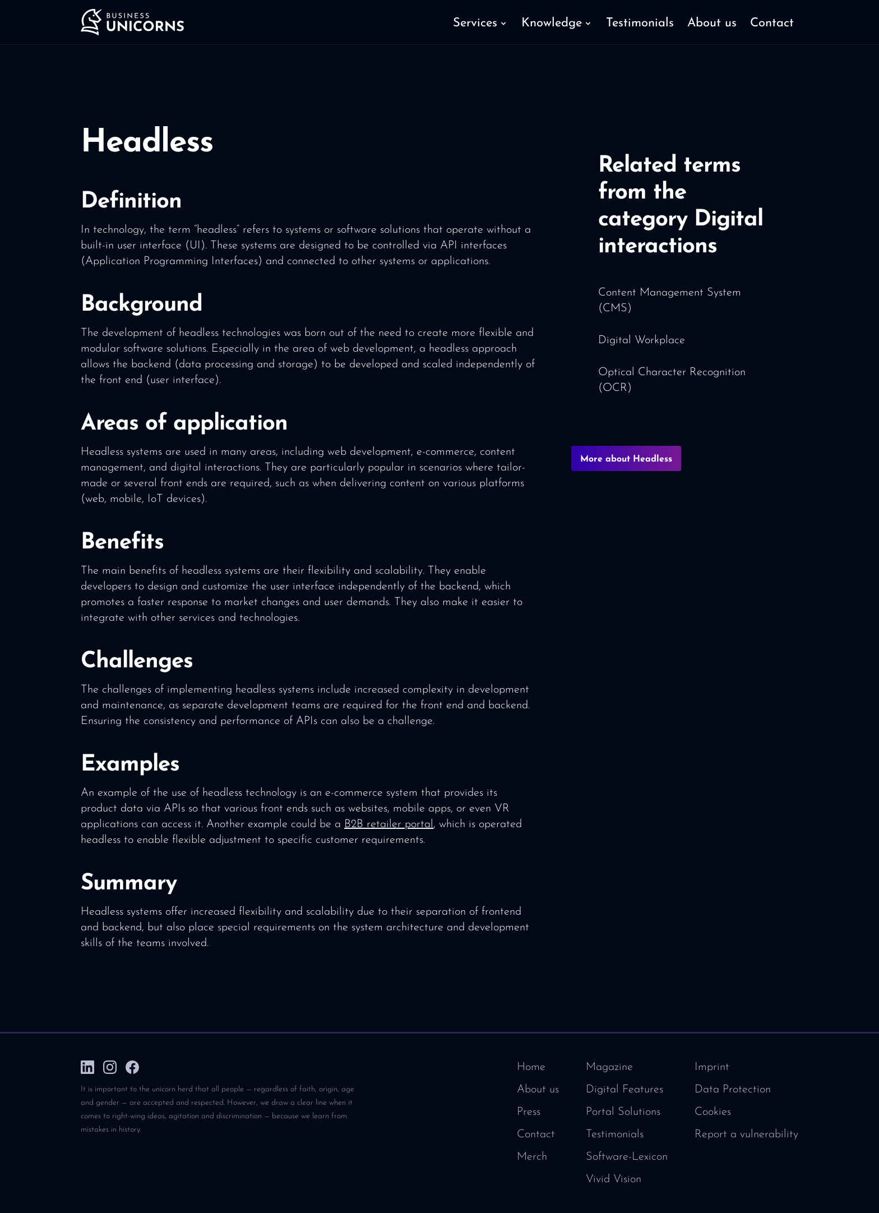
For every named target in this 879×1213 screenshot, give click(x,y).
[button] (480, 22)
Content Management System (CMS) (669, 300)
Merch (532, 1157)
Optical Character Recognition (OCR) (672, 380)
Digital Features (624, 1089)
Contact (536, 1134)
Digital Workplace (641, 340)
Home (531, 1067)
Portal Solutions (623, 1112)
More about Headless (626, 459)
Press (528, 1112)
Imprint (712, 1067)
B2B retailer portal (388, 824)
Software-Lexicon (627, 1157)
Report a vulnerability (746, 1134)
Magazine (609, 1067)
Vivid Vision (613, 1179)
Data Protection (733, 1089)
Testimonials (615, 1134)
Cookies (713, 1112)
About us (538, 1089)
